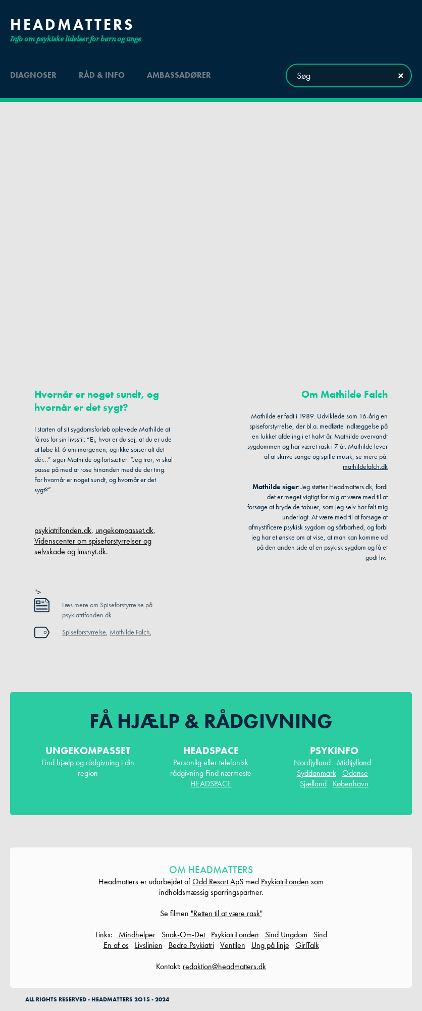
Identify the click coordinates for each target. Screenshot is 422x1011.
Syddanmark (316, 773)
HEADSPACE (210, 783)
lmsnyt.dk (91, 551)
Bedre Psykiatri (191, 945)
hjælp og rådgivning (88, 762)
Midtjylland (354, 762)
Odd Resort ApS (217, 881)
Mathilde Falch (130, 631)
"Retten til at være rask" (226, 913)
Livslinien (149, 945)
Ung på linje (270, 945)
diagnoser (33, 75)
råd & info (102, 75)
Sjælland (313, 783)
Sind (320, 934)
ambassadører (179, 75)
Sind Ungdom (286, 934)
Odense (355, 773)
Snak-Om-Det (183, 934)
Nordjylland (312, 762)
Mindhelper (137, 934)
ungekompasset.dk (124, 530)
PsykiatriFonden (285, 881)
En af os (116, 945)
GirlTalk (307, 945)
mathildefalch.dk (365, 466)
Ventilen (232, 945)
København (350, 783)
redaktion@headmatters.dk (224, 966)
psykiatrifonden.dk (62, 530)
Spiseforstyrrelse (84, 631)
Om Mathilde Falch (344, 394)
